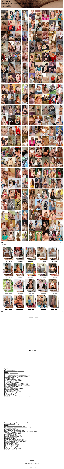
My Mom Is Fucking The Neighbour (10, 434)
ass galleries (43, 309)
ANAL (6, 449)
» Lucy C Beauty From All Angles (14, 448)
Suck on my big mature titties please (8, 428)
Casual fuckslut (6, 372)
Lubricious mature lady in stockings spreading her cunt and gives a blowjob (16, 383)
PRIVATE (9, 380)
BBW (5, 386)
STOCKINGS (6, 383)
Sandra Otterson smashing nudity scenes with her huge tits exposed (16, 440)
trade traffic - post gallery (32, 460)
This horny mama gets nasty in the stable (11, 374)
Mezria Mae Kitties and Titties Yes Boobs (11, 382)
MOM (5, 374)
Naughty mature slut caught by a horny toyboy (9, 377)
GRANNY (8, 426)
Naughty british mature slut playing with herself (9, 442)
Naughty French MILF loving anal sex (13, 449)
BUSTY (5, 370)
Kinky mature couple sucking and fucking (9, 398)
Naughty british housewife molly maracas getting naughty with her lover (16, 384)
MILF (7, 370)
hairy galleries (20, 293)
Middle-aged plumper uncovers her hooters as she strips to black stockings (18, 385)
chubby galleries (31, 277)
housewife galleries (42, 261)
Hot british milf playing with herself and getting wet (12, 435)
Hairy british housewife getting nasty (14, 397)
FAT (9, 385)
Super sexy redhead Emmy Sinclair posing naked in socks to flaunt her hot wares (16, 452)
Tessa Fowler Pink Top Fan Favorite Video (16, 430)
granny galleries (9, 261)
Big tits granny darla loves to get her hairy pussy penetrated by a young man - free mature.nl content (22, 431)
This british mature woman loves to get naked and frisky (10, 450)
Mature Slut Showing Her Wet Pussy (8, 394)
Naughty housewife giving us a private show (13, 429)
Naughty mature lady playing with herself (9, 369)
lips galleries (20, 277)
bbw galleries (43, 293)
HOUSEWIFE (7, 373)
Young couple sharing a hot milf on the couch (11, 390)
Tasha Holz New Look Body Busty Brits (11, 444)
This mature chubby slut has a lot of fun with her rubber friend (15, 441)
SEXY (5, 452)
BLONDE (6, 371)
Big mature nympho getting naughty (8, 438)
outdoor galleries (8, 293)
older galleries (43, 277)
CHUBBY (8, 385)
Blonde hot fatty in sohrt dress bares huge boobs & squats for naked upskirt (18, 427)
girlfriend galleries (19, 309)
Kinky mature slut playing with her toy (11, 446)
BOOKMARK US (4, 244)
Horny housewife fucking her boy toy (14, 399)
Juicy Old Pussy (6, 425)
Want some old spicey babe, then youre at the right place (10, 432)
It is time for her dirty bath (7, 378)
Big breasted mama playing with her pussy (13, 391)
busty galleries (54, 261)
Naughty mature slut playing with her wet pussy (9, 389)
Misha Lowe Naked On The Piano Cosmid (11, 445)
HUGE (7, 440)
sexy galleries (31, 293)
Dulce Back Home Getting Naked (15, 436)
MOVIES (61, 242)
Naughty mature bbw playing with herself (10, 386)
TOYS (5, 373)
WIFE (10, 436)
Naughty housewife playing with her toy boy (15, 388)
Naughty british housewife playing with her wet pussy (14, 379)
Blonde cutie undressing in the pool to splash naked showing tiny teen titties (18, 375)
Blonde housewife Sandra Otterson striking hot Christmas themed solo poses (19, 396)
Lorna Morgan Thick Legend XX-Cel (15, 380)
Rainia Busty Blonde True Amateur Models (16, 439)
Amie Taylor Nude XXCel (13, 395)
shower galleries (54, 309)
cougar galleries (31, 309)
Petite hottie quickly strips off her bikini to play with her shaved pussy (20, 422)
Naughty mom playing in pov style (10, 437)
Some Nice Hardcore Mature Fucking (8, 387)
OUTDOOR (6, 375)
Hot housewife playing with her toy (14, 373)
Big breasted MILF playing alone (11, 370)
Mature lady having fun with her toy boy (11, 392)
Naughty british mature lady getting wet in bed (9, 393)
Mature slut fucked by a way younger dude (9, 423)
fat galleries (55, 293)
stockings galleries (8, 309)
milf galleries (55, 277)
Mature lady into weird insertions (10, 381)
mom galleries (9, 277)
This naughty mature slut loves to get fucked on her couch (10, 433)
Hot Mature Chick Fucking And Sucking (8, 443)
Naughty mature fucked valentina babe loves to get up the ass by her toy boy (16, 376)
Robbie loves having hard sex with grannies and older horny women (17, 426)
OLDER (5, 426)
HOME (2, 242)
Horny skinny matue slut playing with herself (9, 447)
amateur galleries (31, 261)
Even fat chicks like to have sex (10, 451)
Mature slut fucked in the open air (11, 424)
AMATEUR (10, 422)
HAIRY (5, 397)
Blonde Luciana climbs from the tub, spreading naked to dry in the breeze (15, 371)
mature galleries (20, 261)
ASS (6, 376)
